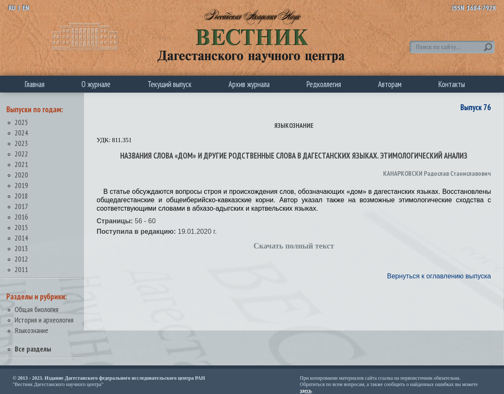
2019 (21, 185)
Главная (35, 84)
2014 (21, 238)
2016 (21, 217)
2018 (21, 196)
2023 (21, 143)
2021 (21, 164)
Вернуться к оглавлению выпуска (439, 276)
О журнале (95, 84)
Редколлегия (324, 84)
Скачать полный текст (294, 245)
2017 (21, 206)
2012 (21, 259)
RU (12, 7)
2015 (21, 227)
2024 (21, 133)
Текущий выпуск (169, 84)
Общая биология (36, 309)
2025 (21, 122)
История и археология (44, 320)
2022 (21, 154)
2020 (21, 175)
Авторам (390, 84)
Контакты (451, 84)
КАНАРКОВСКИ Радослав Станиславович (437, 173)
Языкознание (31, 330)
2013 (21, 248)
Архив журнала (249, 84)
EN (25, 7)
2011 (21, 269)
